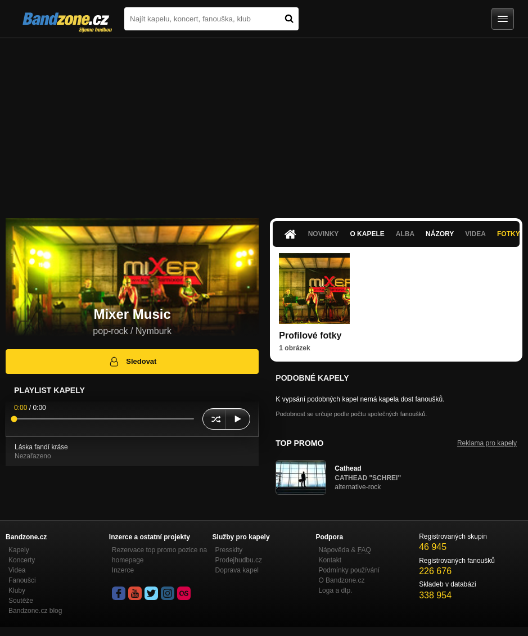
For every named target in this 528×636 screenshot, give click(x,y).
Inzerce (123, 570)
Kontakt (329, 560)
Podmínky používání (349, 570)
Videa (475, 234)
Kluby (16, 590)
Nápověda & (344, 550)
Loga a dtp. (335, 590)
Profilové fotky (310, 335)
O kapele (367, 234)
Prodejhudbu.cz (238, 560)
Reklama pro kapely (487, 443)
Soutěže (20, 601)
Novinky (323, 234)
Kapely (18, 550)
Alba (405, 234)
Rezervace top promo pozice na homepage (159, 555)
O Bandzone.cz (341, 580)
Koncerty (21, 560)
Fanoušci (22, 580)
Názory (440, 234)
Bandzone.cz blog (35, 611)
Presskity (229, 550)
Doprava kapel (237, 570)
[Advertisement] (264, 122)
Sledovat (132, 361)
